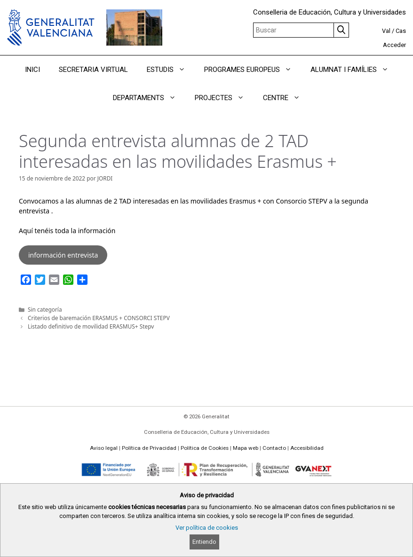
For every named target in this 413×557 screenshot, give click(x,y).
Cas (401, 30)
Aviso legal (104, 448)
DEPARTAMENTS (149, 98)
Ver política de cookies (206, 527)
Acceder (394, 44)
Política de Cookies (205, 448)
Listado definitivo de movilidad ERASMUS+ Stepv (91, 326)
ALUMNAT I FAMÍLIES (354, 69)
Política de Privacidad (149, 448)
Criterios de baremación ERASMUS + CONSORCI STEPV (99, 318)
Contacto (274, 448)
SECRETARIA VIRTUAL (93, 69)
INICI (32, 69)
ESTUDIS (171, 69)
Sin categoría (45, 309)
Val (386, 30)
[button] (184, 69)
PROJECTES (224, 98)
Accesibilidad (307, 448)
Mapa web (245, 448)
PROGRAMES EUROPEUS (252, 69)
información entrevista (63, 255)
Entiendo (204, 541)
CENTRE (286, 98)
